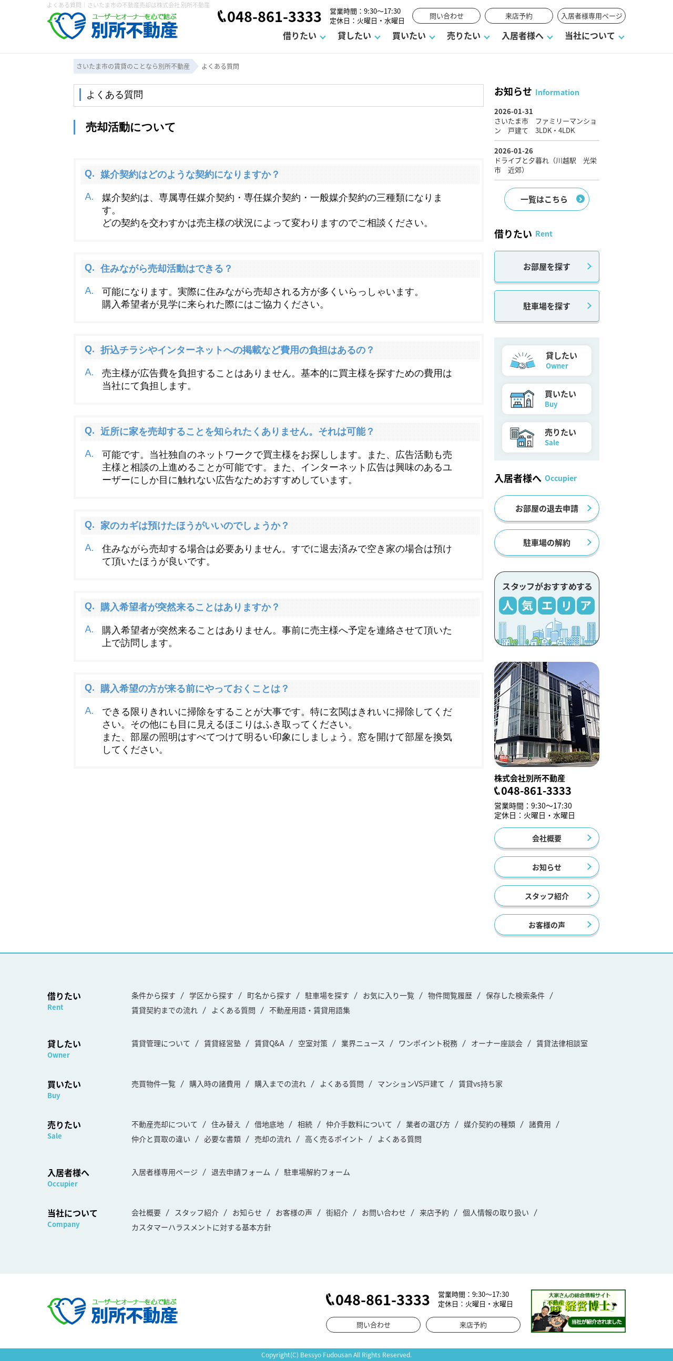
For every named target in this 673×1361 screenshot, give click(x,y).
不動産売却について (164, 1124)
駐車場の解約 (546, 542)
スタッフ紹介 (547, 896)
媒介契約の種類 (489, 1124)
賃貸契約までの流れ (164, 1010)
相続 (305, 1124)
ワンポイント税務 (428, 1043)
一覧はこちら (544, 198)
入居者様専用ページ (592, 16)
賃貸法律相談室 (562, 1043)
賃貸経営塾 (222, 1043)
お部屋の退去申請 (546, 508)
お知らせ (547, 867)
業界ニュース (363, 1043)
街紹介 (337, 1212)
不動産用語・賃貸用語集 (309, 1010)
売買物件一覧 (153, 1083)
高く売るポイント (334, 1138)
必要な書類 (222, 1138)
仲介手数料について (359, 1124)
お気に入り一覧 (388, 995)
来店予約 (519, 16)
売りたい (464, 35)
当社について (590, 35)
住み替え (226, 1124)
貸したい (354, 35)
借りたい (300, 35)
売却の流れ (272, 1138)
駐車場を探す (546, 305)
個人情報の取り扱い (496, 1212)
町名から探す (269, 995)
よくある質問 (233, 1010)
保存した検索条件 (515, 995)
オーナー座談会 (497, 1043)
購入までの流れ (280, 1083)
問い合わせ (447, 16)
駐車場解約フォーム (317, 1171)
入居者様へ (523, 35)
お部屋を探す (546, 266)
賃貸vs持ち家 (480, 1083)
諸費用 (540, 1124)
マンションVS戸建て (411, 1083)
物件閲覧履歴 (450, 995)
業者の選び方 (428, 1124)
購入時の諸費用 (215, 1083)
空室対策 (313, 1043)
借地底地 (269, 1124)
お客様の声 (546, 924)
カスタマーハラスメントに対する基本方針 (201, 1227)
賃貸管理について (160, 1043)
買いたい (409, 35)
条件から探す (153, 995)
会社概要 (547, 838)
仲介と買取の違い (160, 1138)
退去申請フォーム (240, 1171)
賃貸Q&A (269, 1043)
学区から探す (211, 995)
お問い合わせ (384, 1212)
